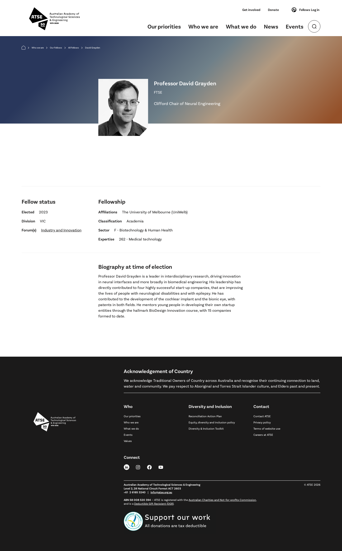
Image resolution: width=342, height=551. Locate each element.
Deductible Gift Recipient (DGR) (154, 503)
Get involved (251, 10)
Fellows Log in (305, 10)
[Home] (23, 48)
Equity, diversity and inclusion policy (212, 422)
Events (294, 26)
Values (128, 440)
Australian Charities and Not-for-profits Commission (222, 499)
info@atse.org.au (161, 492)
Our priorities (164, 26)
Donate (273, 10)
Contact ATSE (262, 416)
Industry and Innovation (61, 230)
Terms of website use (266, 428)
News (271, 26)
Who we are (203, 26)
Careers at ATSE (263, 434)
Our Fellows (56, 47)
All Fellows (73, 47)
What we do (241, 26)
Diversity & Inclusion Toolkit (206, 428)
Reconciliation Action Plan (205, 416)
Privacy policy (262, 422)
